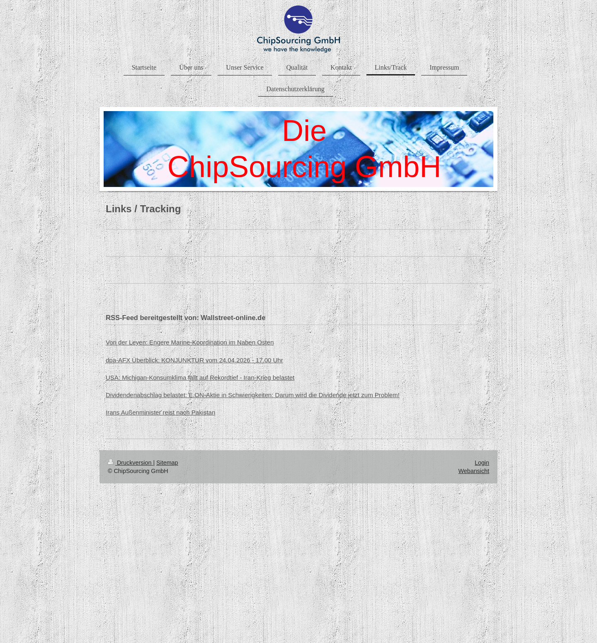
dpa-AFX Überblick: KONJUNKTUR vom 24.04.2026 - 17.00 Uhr (194, 360)
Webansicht (474, 471)
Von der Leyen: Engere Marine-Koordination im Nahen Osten (190, 342)
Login (482, 462)
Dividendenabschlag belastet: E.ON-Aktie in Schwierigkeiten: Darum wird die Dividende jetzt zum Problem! (253, 394)
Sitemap (167, 462)
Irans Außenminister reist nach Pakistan (160, 412)
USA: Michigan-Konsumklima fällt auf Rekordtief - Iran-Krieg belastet (200, 377)
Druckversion (130, 462)
